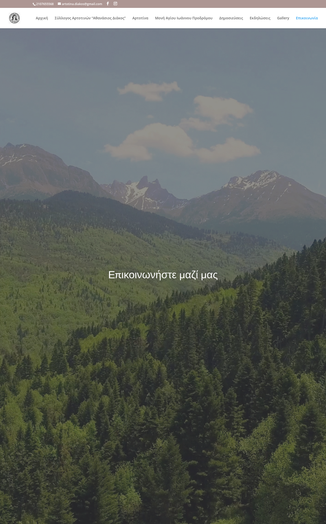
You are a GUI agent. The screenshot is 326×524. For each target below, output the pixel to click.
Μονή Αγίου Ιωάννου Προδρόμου (184, 18)
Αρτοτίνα (140, 18)
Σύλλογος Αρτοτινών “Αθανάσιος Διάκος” (90, 18)
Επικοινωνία (307, 18)
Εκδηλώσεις (260, 18)
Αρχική (42, 18)
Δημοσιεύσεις (231, 18)
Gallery (283, 18)
